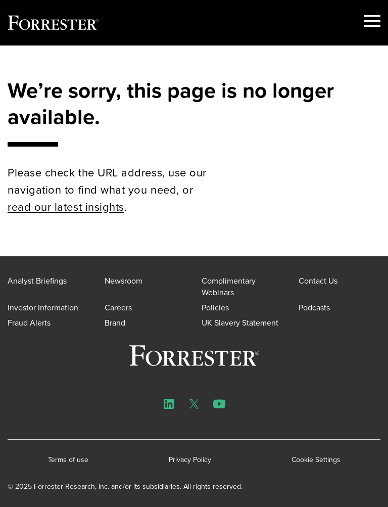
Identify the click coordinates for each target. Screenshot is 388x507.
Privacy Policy (190, 460)
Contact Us (318, 281)
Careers (118, 307)
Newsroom (123, 281)
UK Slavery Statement (240, 323)
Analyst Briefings (37, 281)
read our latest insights (66, 207)
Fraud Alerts (29, 323)
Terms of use (68, 460)
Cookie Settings (316, 460)
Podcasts (314, 307)
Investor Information (43, 307)
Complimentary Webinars (229, 286)
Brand (115, 323)
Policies (215, 307)
